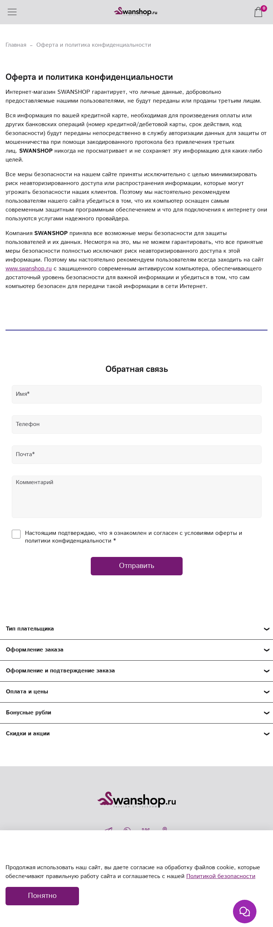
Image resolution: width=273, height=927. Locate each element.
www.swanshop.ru (29, 268)
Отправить (136, 566)
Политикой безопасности (220, 876)
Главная (16, 45)
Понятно (42, 896)
